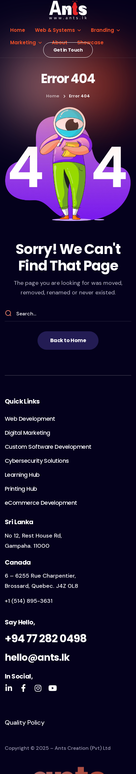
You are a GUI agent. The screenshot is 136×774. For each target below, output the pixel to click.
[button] (68, 50)
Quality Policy (24, 722)
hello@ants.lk (37, 657)
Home (52, 96)
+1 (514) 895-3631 (28, 601)
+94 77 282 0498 (46, 638)
